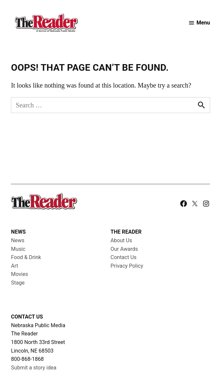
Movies (19, 274)
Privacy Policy (127, 266)
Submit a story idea (33, 367)
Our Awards (124, 249)
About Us (121, 240)
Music (18, 249)
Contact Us (124, 257)
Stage (18, 283)
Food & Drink (26, 257)
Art (14, 266)
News (17, 240)
